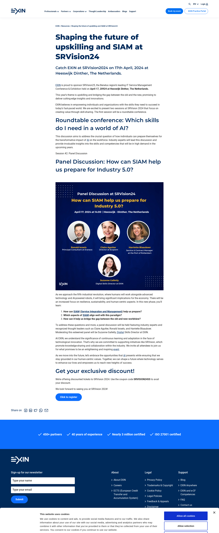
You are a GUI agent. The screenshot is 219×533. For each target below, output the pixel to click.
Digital (120, 332)
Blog (183, 479)
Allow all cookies (186, 493)
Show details (160, 527)
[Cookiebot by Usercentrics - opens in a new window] (19, 527)
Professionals (51, 11)
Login (204, 4)
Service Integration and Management (101, 311)
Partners (66, 11)
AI (88, 140)
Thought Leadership (97, 11)
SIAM (76, 311)
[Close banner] (214, 490)
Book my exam (174, 11)
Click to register (68, 397)
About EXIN (120, 479)
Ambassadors (114, 11)
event (116, 349)
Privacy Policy (154, 479)
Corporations (80, 11)
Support (132, 11)
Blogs (125, 11)
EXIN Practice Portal (197, 11)
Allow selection (185, 503)
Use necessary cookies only (186, 513)
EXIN (58, 85)
